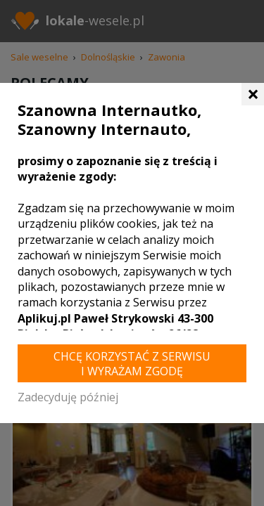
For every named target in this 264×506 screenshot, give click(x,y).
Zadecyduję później (68, 397)
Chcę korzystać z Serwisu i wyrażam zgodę (132, 364)
